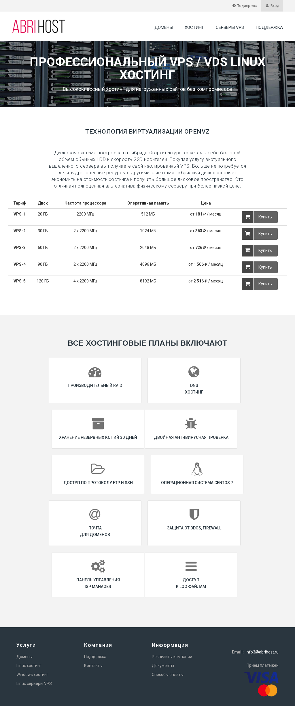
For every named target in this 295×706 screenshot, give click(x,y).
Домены (163, 27)
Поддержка (269, 27)
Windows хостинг (32, 629)
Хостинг (194, 27)
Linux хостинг (28, 620)
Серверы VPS (230, 27)
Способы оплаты (168, 629)
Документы (163, 620)
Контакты (93, 620)
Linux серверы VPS (34, 638)
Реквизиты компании (172, 611)
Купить (257, 217)
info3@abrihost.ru (262, 606)
